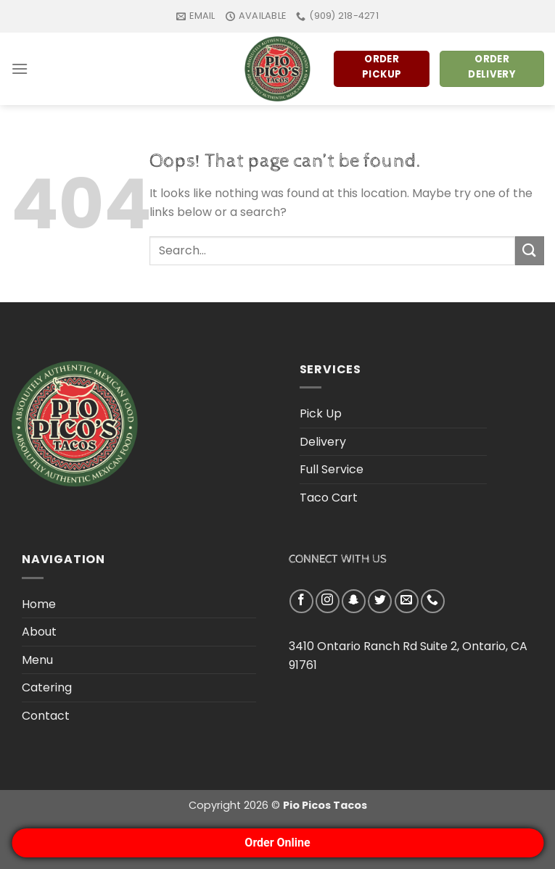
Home (39, 604)
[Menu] (19, 68)
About (39, 631)
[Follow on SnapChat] (354, 601)
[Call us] (433, 601)
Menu (37, 660)
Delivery (323, 441)
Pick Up (321, 413)
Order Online (277, 842)
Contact (46, 715)
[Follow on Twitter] (380, 601)
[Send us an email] (407, 601)
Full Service (331, 469)
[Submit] (529, 250)
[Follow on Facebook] (301, 601)
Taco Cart (329, 497)
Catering (47, 687)
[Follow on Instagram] (328, 601)
